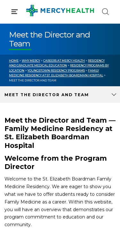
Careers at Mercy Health (64, 60)
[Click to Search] (105, 11)
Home (14, 60)
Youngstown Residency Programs (56, 70)
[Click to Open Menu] (14, 11)
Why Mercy (31, 60)
